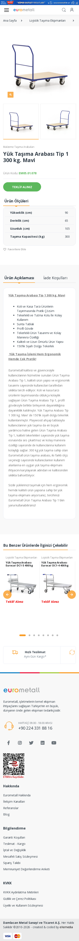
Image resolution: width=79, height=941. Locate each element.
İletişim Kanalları (14, 801)
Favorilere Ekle (14, 249)
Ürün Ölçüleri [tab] (16, 200)
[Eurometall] (24, 10)
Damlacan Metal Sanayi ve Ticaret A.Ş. (31, 923)
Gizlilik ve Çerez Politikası (19, 899)
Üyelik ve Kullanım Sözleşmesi (23, 905)
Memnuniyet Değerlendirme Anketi (26, 869)
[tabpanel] (22, 592)
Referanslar (10, 808)
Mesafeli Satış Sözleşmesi (20, 856)
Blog (6, 814)
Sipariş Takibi (11, 863)
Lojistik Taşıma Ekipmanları (21, 557)
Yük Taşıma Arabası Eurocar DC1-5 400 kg (19, 564)
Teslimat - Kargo (14, 844)
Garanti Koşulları (14, 837)
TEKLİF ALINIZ (22, 187)
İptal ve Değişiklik (14, 850)
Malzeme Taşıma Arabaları (18, 147)
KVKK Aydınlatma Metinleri (20, 892)
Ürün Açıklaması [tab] (19, 277)
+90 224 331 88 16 (35, 728)
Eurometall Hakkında (17, 795)
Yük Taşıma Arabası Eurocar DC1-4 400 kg (54, 564)
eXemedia (66, 927)
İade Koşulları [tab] (55, 277)
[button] (64, 9)
